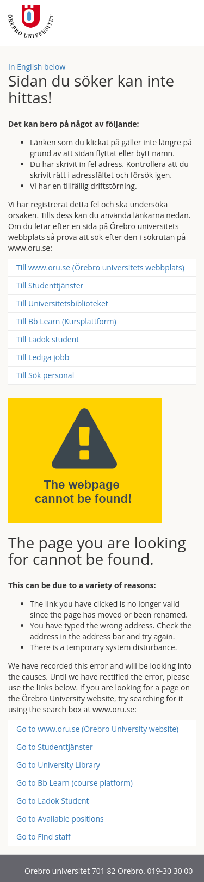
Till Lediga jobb (42, 357)
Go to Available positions (60, 818)
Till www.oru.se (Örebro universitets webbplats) (100, 267)
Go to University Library (58, 765)
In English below (36, 66)
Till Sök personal (45, 375)
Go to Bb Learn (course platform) (74, 783)
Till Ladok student (47, 339)
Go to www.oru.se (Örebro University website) (97, 729)
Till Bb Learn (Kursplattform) (66, 321)
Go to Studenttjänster (54, 747)
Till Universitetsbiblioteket (62, 303)
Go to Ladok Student (52, 800)
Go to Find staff (43, 836)
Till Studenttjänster (49, 285)
